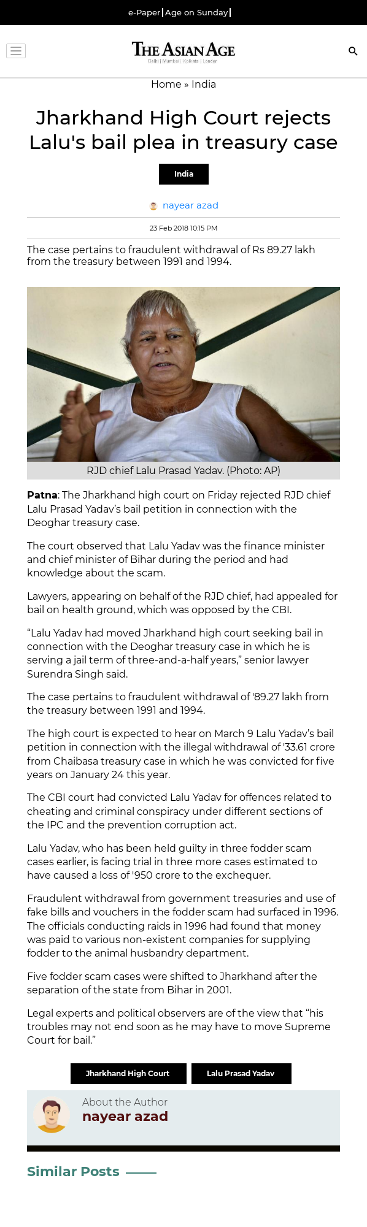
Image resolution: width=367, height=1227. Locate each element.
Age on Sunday (196, 12)
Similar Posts (73, 1171)
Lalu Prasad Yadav (241, 1073)
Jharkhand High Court (128, 1073)
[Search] (353, 52)
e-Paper (144, 12)
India (183, 173)
